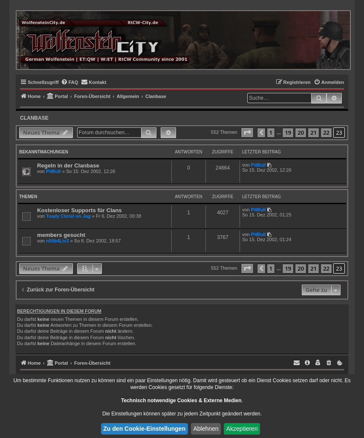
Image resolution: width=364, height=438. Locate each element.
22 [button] (326, 132)
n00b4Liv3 (57, 240)
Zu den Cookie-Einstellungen (144, 428)
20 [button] (301, 132)
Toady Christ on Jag (68, 216)
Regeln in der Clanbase (68, 165)
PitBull (53, 171)
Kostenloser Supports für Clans (79, 210)
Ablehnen (205, 428)
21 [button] (313, 132)
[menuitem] (69, 82)
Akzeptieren (242, 428)
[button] (247, 132)
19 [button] (288, 132)
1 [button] (270, 132)
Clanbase (34, 118)
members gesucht (61, 235)
